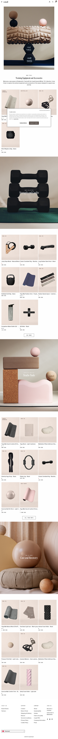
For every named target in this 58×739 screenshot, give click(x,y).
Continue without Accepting (44, 110)
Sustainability (37, 711)
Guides (36, 713)
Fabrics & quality (38, 715)
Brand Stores (4, 708)
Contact (23, 708)
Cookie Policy (24, 722)
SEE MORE (29, 335)
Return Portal (24, 711)
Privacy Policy (24, 720)
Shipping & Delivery (26, 713)
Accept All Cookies (34, 123)
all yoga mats (29, 517)
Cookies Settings (23, 123)
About (35, 708)
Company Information (39, 720)
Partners (3, 711)
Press (35, 722)
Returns (23, 715)
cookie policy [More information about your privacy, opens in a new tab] (16, 119)
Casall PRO (37, 718)
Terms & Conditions (26, 718)
